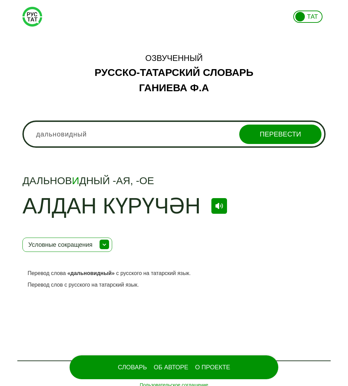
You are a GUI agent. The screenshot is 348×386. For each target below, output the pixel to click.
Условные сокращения (60, 244)
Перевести (280, 134)
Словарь (132, 367)
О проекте (212, 367)
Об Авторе (171, 367)
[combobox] (174, 134)
